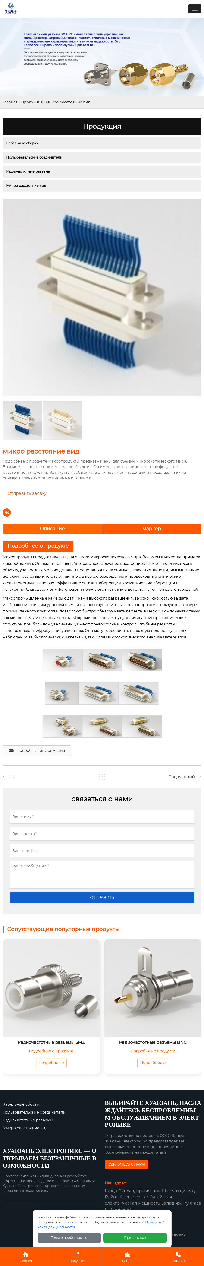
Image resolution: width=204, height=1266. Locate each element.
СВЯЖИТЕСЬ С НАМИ (126, 1164)
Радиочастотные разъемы (28, 171)
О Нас (127, 1256)
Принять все (135, 1238)
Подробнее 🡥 (51, 1062)
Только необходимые (69, 1238)
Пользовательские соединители (34, 157)
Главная (10, 102)
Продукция (32, 102)
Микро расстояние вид (26, 186)
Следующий (181, 777)
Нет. (13, 777)
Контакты (178, 1256)
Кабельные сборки (22, 143)
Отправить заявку (27, 493)
